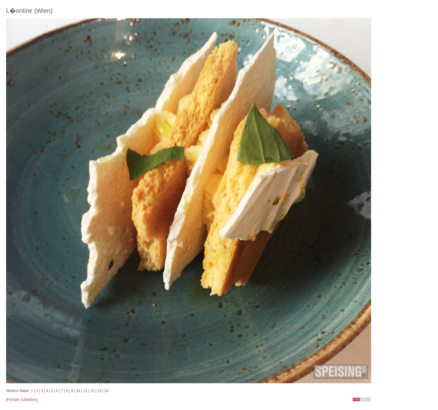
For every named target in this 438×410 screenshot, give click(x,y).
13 (99, 391)
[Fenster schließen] (21, 400)
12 (92, 391)
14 (106, 391)
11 (85, 391)
